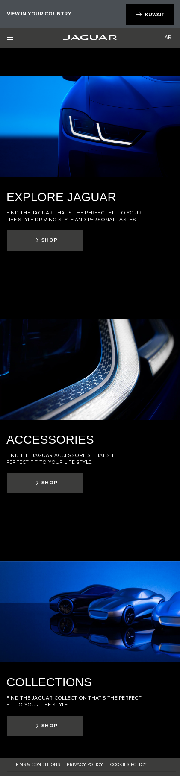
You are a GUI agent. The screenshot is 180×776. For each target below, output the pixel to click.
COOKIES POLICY (128, 764)
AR (168, 37)
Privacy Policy (85, 764)
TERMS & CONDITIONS (35, 764)
